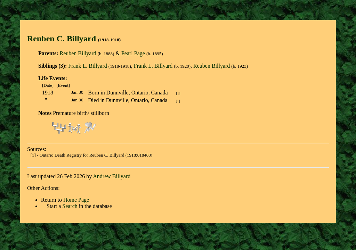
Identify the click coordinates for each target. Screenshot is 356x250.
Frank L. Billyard (87, 66)
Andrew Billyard (111, 176)
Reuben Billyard (77, 53)
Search (70, 206)
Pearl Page (133, 53)
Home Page (76, 200)
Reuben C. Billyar (59, 38)
